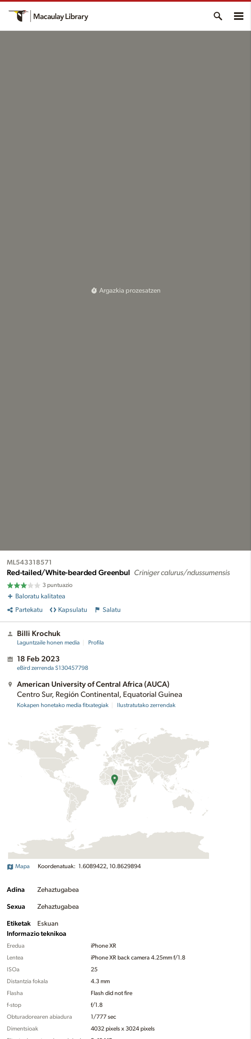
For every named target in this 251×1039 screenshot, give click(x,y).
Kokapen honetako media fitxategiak (63, 705)
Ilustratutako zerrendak (146, 705)
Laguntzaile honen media (48, 643)
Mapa (18, 866)
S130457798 (52, 668)
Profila (96, 643)
